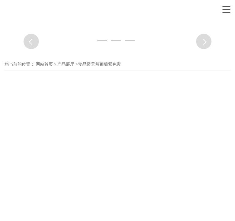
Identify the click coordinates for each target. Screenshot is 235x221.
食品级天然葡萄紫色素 (99, 64)
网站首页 (44, 64)
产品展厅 (65, 64)
